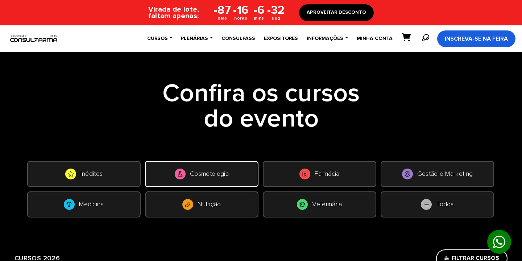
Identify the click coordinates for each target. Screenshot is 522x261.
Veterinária (319, 204)
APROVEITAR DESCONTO (336, 12)
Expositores (281, 38)
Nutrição (201, 204)
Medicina (84, 204)
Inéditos (84, 174)
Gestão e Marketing (437, 174)
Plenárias (196, 38)
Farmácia (319, 174)
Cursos (159, 38)
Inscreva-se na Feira (476, 39)
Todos (437, 204)
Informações (327, 38)
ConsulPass (238, 38)
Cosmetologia (202, 174)
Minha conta (375, 38)
